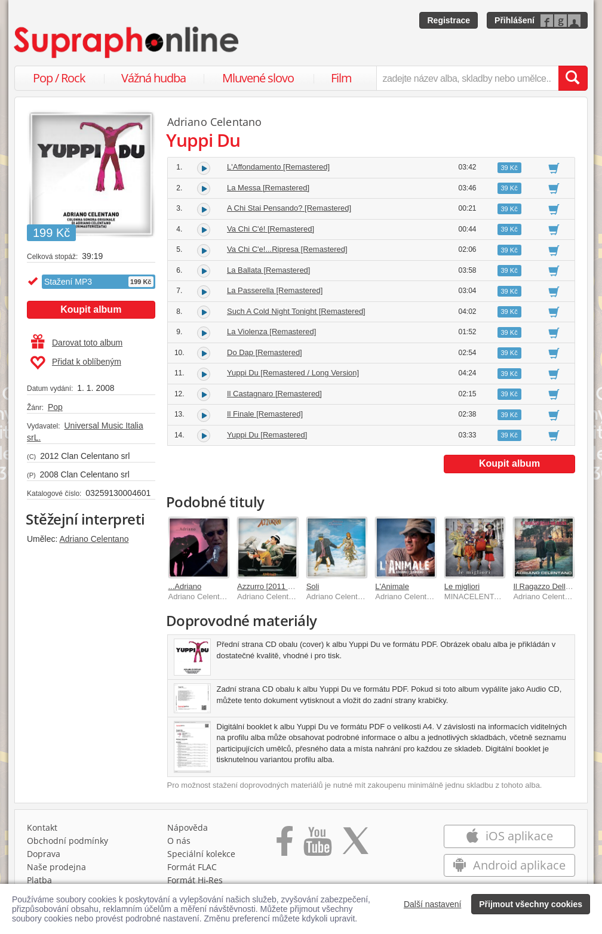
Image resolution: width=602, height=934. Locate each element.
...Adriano (185, 586)
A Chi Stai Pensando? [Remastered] (289, 208)
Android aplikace (509, 865)
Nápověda (187, 827)
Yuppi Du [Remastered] (267, 434)
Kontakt (42, 827)
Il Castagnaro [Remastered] (274, 393)
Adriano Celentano (93, 539)
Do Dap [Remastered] (264, 352)
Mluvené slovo (258, 78)
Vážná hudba (153, 78)
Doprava (43, 853)
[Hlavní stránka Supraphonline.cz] (127, 42)
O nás (179, 840)
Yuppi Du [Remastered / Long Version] (293, 372)
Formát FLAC (192, 867)
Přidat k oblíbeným (75, 363)
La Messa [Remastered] (268, 187)
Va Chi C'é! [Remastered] (270, 228)
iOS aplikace (509, 836)
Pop (55, 407)
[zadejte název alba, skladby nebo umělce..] (467, 78)
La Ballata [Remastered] (268, 270)
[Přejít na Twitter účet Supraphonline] (355, 845)
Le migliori (462, 586)
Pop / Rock (59, 78)
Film (341, 78)
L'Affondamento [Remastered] (278, 166)
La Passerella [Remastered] (274, 290)
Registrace (448, 20)
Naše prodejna (56, 867)
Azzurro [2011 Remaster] (280, 586)
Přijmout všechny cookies (530, 904)
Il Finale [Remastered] (265, 413)
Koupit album (90, 309)
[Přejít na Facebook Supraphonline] (284, 845)
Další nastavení (433, 904)
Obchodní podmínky (67, 840)
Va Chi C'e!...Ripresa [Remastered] (287, 249)
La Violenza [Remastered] (271, 331)
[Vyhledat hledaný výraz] (573, 78)
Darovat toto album (76, 343)
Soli (313, 586)
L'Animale (392, 586)
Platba (39, 880)
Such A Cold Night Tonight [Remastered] (296, 311)
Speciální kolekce (201, 853)
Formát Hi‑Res (195, 880)
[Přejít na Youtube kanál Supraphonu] (317, 845)
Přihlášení (514, 20)
